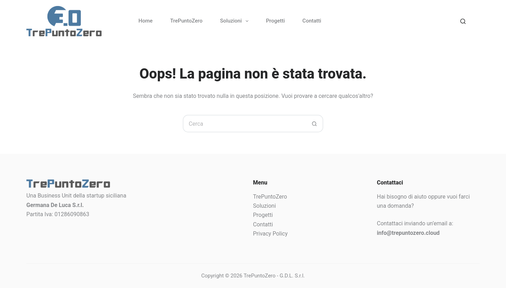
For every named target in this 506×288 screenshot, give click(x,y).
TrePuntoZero (186, 21)
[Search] (463, 21)
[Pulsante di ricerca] (314, 123)
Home (145, 21)
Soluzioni (235, 21)
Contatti (312, 21)
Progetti (275, 21)
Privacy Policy (270, 233)
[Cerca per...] (244, 123)
